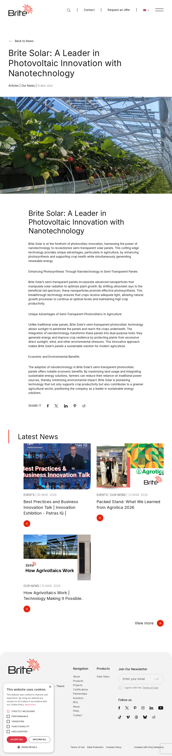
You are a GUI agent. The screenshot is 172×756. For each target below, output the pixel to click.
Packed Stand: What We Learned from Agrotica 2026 (128, 504)
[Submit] (156, 679)
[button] (28, 747)
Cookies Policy (113, 747)
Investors (78, 698)
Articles (13, 85)
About (76, 676)
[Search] (69, 10)
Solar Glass (103, 676)
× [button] (50, 687)
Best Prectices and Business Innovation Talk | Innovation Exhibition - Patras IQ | (51, 507)
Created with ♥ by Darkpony (149, 747)
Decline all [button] (39, 739)
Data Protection (95, 747)
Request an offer (119, 10)
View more (149, 623)
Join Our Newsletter (132, 669)
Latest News (38, 436)
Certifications (80, 689)
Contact (89, 10)
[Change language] (146, 10)
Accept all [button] (17, 739)
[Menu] (159, 10)
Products (78, 680)
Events (29, 495)
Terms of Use (150, 687)
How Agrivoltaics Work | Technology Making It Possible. (53, 595)
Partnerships (80, 693)
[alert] (28, 718)
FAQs (76, 710)
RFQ (75, 702)
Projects (77, 685)
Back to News (21, 41)
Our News (28, 85)
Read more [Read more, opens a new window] (30, 704)
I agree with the (138, 687)
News (76, 706)
